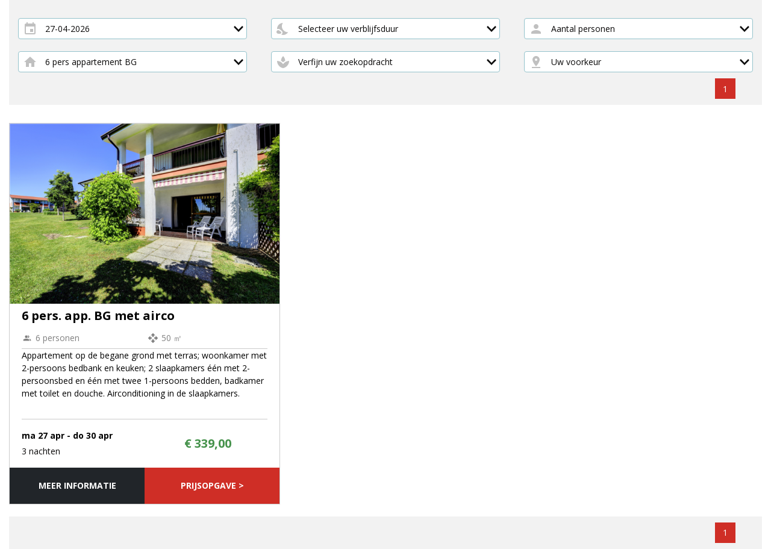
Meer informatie (77, 485)
